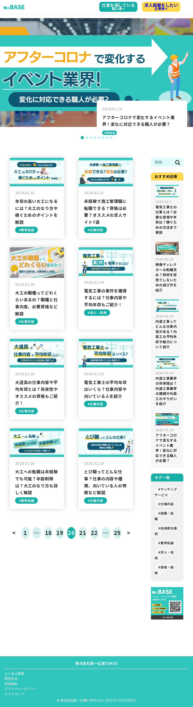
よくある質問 (14, 673)
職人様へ (112, 6)
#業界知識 (166, 543)
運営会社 (11, 678)
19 (59, 533)
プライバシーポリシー (21, 688)
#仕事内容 (166, 504)
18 (48, 533)
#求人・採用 (164, 555)
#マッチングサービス (166, 492)
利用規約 (11, 683)
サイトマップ (14, 694)
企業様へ (159, 6)
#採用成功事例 (166, 531)
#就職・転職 (164, 516)
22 (94, 533)
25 (117, 533)
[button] (82, 137)
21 (82, 533)
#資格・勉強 (164, 570)
